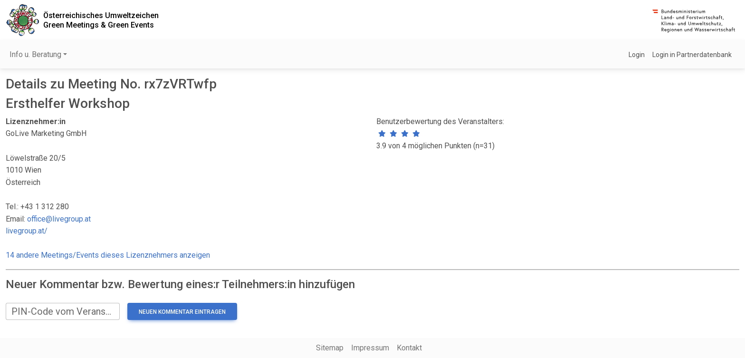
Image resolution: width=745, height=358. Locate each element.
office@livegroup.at (59, 218)
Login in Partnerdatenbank (692, 54)
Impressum (370, 347)
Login (637, 54)
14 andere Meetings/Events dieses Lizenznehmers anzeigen (108, 255)
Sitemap (330, 347)
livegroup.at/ (27, 230)
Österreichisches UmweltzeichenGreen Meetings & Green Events (101, 20)
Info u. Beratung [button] (35, 54)
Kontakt (409, 347)
